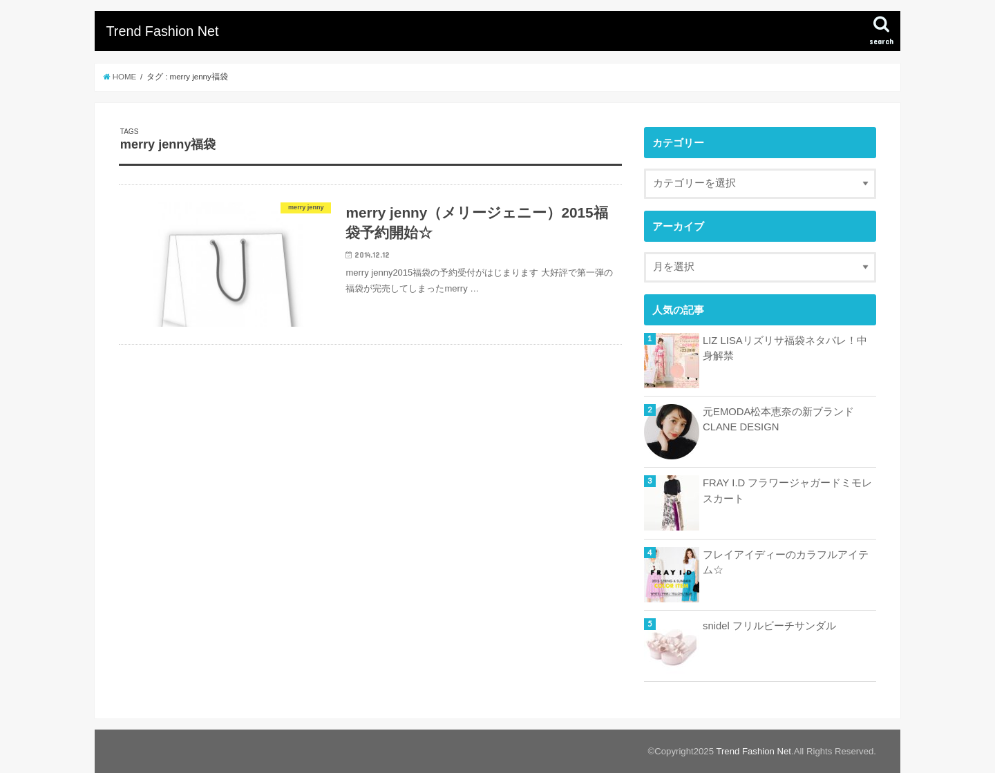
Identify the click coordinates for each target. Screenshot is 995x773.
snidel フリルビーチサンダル (769, 625)
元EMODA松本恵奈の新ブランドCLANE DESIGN (778, 419)
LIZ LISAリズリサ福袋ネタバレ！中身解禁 (785, 348)
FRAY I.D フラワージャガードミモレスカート (787, 490)
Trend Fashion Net (162, 31)
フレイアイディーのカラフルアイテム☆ (786, 562)
